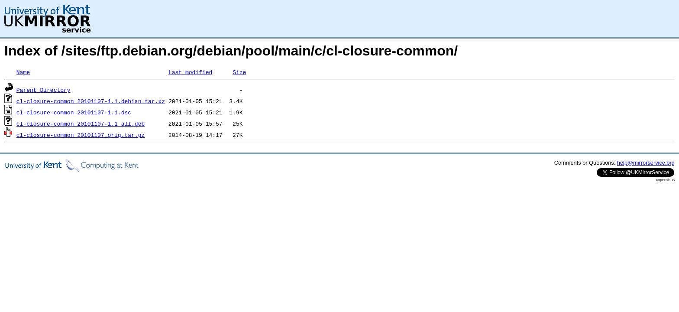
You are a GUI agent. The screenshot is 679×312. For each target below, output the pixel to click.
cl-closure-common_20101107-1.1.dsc (73, 112)
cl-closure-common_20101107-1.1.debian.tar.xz (90, 101)
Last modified (190, 72)
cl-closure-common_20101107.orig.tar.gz (80, 135)
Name (23, 72)
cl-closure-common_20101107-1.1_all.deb (80, 123)
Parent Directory (43, 90)
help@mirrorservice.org (646, 162)
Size (239, 72)
